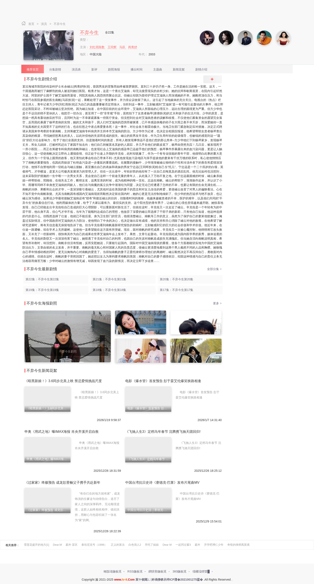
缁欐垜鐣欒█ (201, 571)
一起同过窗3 (183, 544)
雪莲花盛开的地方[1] (36, 544)
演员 (44, 24)
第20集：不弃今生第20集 (176, 279)
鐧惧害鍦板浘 (157, 571)
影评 (94, 69)
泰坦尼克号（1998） (94, 544)
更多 (217, 303)
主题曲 (157, 69)
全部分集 (214, 269)
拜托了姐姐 (152, 544)
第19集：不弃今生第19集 (42, 290)
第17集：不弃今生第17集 (176, 290)
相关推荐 (11, 545)
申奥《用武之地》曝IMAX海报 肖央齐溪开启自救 (61, 431)
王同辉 (112, 47)
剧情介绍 (201, 69)
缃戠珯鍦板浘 (112, 571)
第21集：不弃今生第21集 (109, 279)
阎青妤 (132, 47)
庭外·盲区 (72, 544)
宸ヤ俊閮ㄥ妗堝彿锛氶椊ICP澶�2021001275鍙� (169, 579)
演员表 (76, 69)
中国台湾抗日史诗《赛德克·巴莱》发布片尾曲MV (162, 482)
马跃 (122, 47)
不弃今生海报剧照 (41, 303)
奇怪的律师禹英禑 (238, 544)
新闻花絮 (179, 69)
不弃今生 (60, 24)
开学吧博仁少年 (213, 544)
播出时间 (137, 69)
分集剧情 (55, 69)
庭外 (197, 544)
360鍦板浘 (179, 571)
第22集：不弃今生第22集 (42, 279)
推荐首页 (33, 69)
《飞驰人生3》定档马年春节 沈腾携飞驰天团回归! (163, 431)
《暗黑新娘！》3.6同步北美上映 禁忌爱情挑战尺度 (63, 381)
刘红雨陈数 (97, 47)
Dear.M (57, 544)
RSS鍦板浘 (135, 571)
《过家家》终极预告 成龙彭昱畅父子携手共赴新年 (62, 482)
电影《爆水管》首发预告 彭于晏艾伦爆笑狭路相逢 (163, 381)
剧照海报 (114, 69)
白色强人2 (134, 544)
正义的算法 (118, 544)
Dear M (167, 544)
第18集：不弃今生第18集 (109, 290)
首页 (31, 24)
